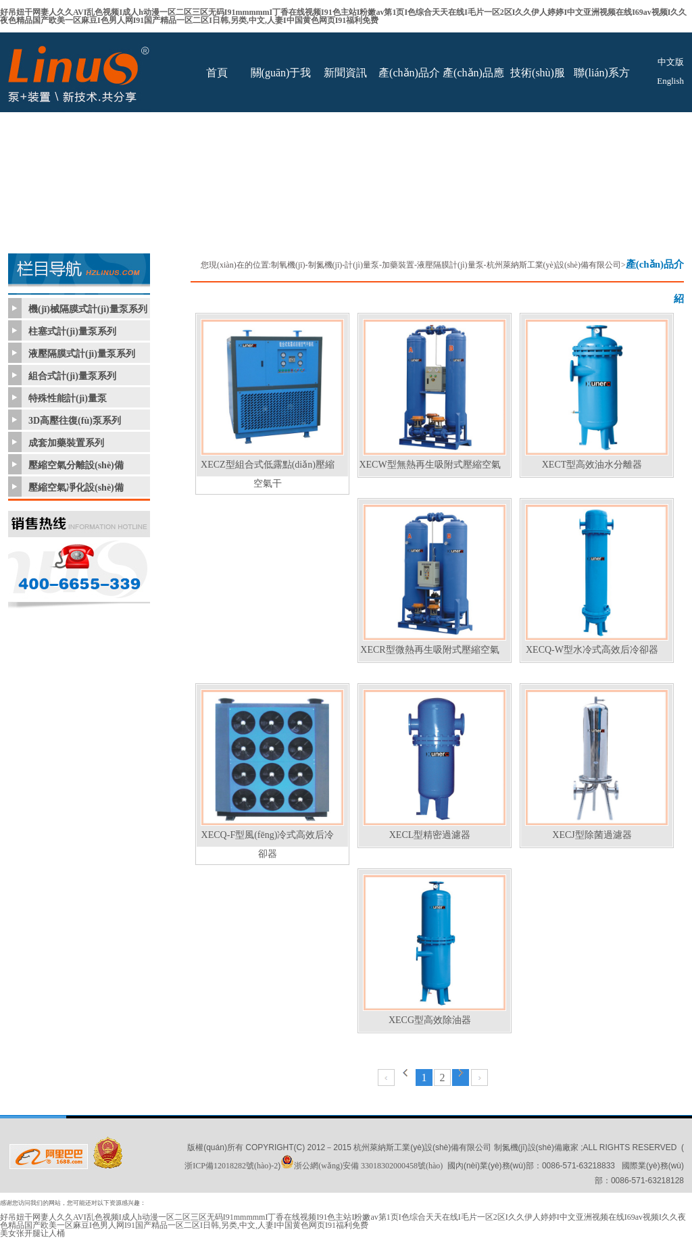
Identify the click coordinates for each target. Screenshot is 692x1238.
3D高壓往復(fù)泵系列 (74, 421)
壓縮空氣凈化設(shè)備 (76, 487)
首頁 (217, 72)
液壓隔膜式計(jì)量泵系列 (81, 354)
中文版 (671, 62)
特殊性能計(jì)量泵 (67, 398)
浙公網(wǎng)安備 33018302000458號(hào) (361, 1165)
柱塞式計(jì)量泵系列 (72, 331)
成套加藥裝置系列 (66, 443)
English (670, 81)
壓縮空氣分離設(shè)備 (76, 465)
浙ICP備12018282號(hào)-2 (231, 1165)
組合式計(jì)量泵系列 (72, 376)
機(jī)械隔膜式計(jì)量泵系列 (87, 309)
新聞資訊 (345, 72)
